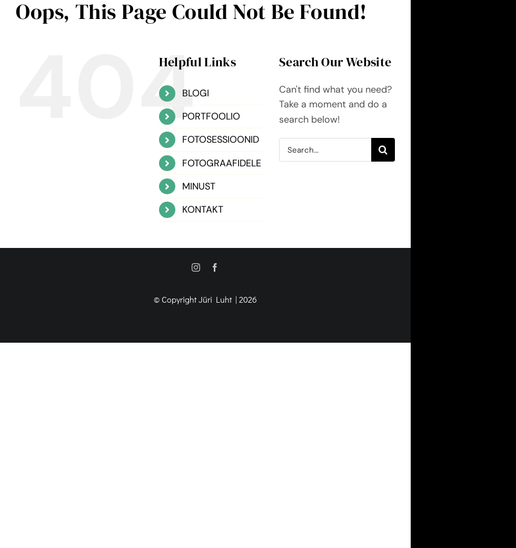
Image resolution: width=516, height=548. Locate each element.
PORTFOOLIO (211, 116)
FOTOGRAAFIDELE (221, 163)
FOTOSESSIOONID (220, 139)
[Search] (383, 150)
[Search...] (325, 150)
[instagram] (196, 267)
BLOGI (195, 93)
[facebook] (215, 267)
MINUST (198, 186)
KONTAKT (202, 209)
